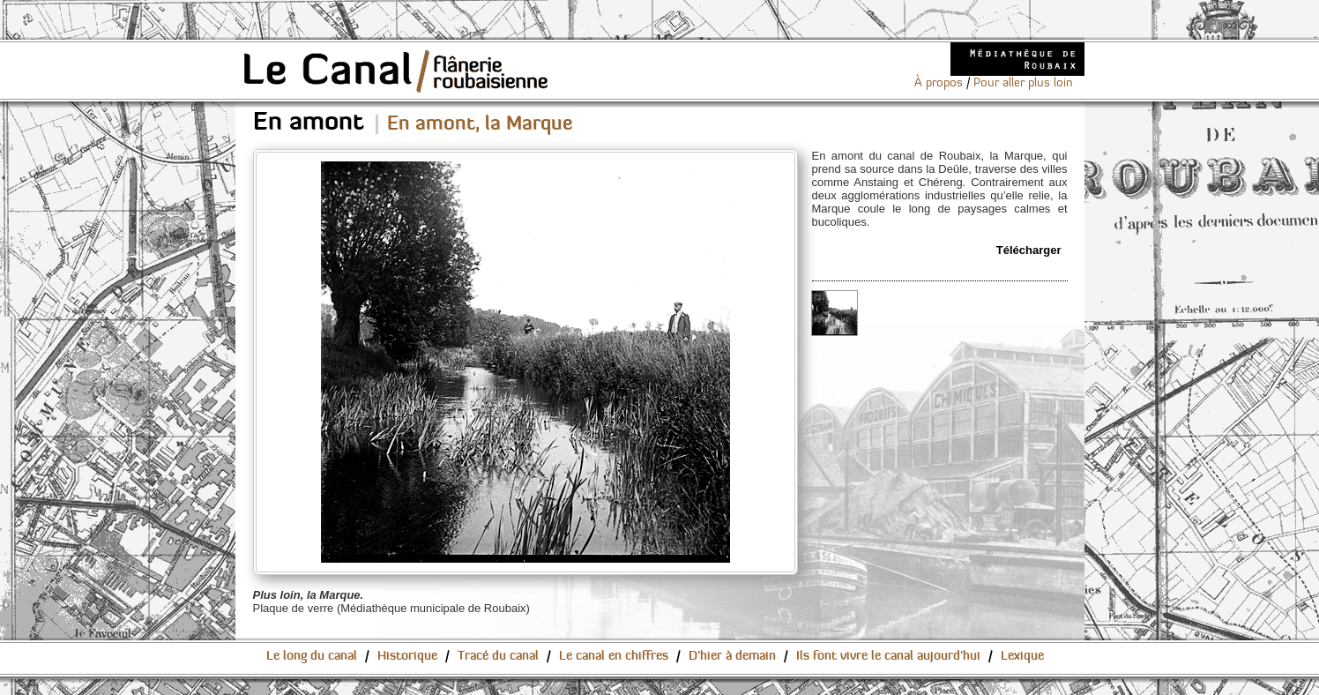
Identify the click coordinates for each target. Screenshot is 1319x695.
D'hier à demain (732, 656)
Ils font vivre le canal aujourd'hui (888, 656)
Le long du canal (311, 656)
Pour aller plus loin (1023, 83)
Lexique (1022, 656)
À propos (938, 83)
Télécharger (1029, 250)
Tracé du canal (498, 656)
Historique (407, 656)
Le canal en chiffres (613, 656)
